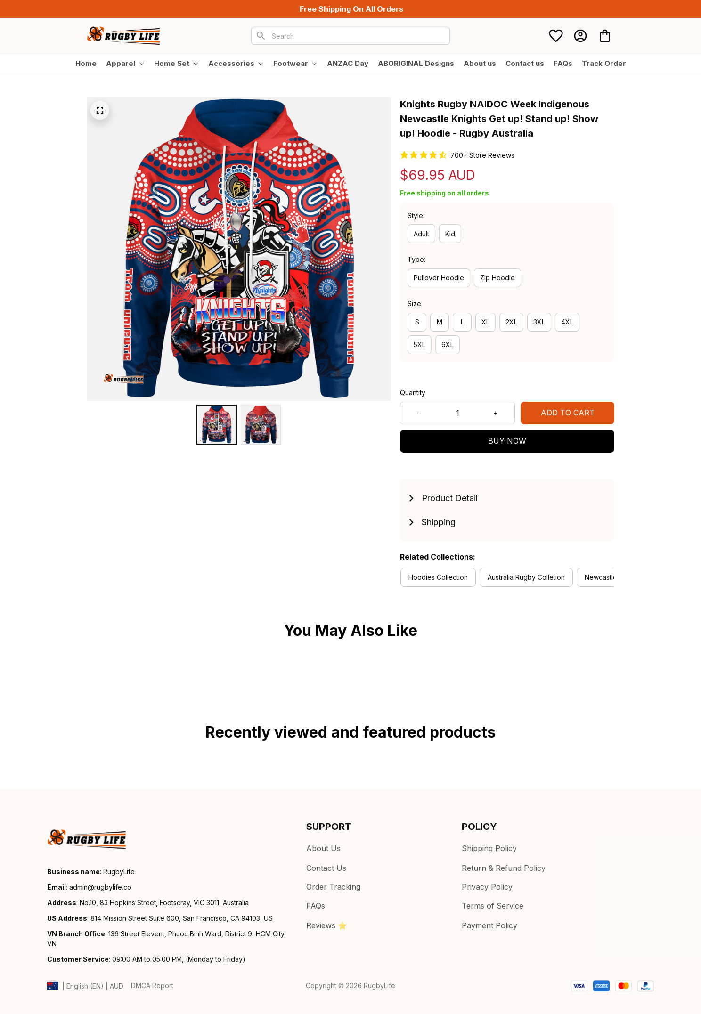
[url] (100, 887)
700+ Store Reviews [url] (482, 155)
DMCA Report (152, 986)
